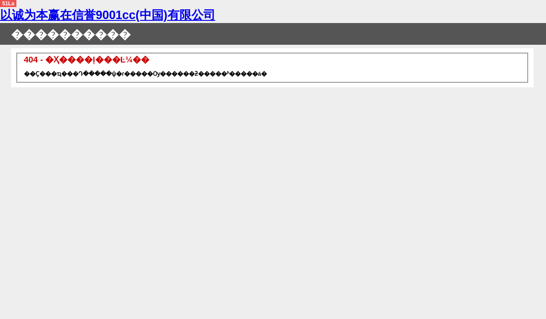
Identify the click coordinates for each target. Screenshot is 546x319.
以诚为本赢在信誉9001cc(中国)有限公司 (107, 15)
